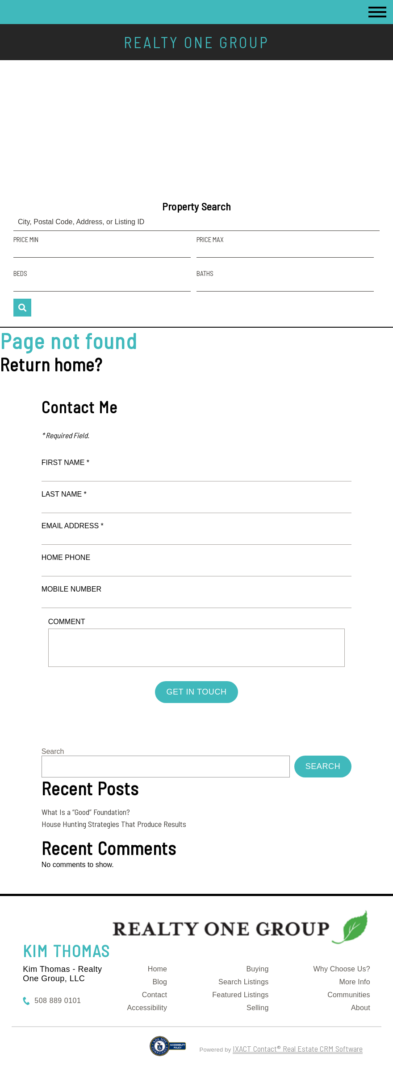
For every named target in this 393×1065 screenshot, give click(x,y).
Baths (204, 273)
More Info (354, 982)
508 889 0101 (57, 1000)
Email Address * (73, 526)
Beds (20, 273)
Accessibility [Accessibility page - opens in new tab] (147, 1008)
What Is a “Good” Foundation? (86, 812)
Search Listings (243, 982)
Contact (154, 995)
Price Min (25, 239)
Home (157, 969)
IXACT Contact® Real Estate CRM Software (298, 1048)
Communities (348, 995)
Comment (66, 621)
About (360, 1008)
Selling (257, 1008)
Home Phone (66, 557)
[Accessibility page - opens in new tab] (167, 1050)
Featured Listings (240, 995)
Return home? (51, 364)
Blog (159, 982)
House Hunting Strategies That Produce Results (114, 824)
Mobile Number (71, 589)
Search (53, 751)
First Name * (65, 462)
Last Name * (64, 494)
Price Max (210, 239)
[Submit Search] (22, 308)
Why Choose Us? (342, 969)
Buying (257, 969)
